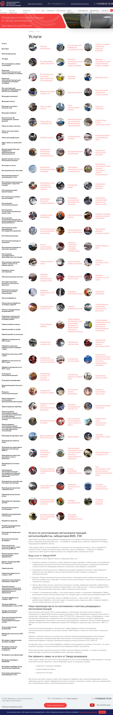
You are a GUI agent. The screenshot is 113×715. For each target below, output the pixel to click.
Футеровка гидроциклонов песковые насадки (11, 640)
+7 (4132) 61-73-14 (104, 4)
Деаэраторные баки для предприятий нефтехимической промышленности (10, 151)
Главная (31, 31)
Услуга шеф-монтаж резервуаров (9, 627)
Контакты (105, 10)
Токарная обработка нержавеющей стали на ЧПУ (12, 605)
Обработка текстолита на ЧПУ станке (11, 361)
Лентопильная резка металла (12, 276)
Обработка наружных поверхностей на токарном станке (11, 347)
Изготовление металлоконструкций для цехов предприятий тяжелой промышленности (12, 220)
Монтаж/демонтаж (9, 53)
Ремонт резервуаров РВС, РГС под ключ (11, 562)
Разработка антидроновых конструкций (11, 514)
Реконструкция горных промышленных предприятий (10, 555)
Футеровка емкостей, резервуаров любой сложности (9, 648)
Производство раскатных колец (11, 495)
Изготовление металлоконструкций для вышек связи (11, 211)
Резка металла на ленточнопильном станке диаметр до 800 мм (11, 547)
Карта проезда (72, 698)
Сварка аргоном (7, 568)
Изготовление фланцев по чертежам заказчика (11, 248)
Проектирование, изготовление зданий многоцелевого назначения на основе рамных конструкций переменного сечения (12, 415)
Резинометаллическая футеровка (10, 539)
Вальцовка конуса (8, 101)
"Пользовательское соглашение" (88, 712)
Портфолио (51, 10)
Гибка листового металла (11, 126)
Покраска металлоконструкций (10, 392)
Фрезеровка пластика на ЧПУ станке (12, 634)
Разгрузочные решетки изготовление (10, 508)
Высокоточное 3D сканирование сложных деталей (10, 119)
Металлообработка (9, 298)
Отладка (5, 58)
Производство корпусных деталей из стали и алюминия (11, 457)
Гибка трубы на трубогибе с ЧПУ (12, 143)
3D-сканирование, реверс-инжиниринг (11, 64)
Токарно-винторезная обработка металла (9, 611)
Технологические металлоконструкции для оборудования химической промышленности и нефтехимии (11, 589)
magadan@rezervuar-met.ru (80, 4)
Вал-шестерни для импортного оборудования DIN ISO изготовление (11, 89)
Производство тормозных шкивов (11, 501)
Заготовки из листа (9, 165)
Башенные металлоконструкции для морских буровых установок (12, 72)
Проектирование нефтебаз (11, 406)
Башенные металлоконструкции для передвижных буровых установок (11, 81)
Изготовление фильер (10, 236)
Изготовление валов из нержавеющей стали (10, 176)
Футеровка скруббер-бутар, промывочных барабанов (12, 667)
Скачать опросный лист (55, 705)
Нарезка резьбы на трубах (11, 329)
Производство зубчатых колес (10, 441)
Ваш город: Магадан (35, 4)
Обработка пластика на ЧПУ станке (12, 354)
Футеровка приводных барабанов (10, 660)
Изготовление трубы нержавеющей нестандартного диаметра (11, 229)
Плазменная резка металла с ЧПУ (12, 386)
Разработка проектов (9, 520)
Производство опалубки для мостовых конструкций (12, 482)
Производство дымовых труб (12, 435)
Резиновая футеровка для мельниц (11, 533)
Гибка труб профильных (10, 137)
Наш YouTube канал (103, 705)
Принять (102, 712)
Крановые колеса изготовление (8, 270)
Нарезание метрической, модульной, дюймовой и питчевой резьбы (11, 317)
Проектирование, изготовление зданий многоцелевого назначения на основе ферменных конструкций (12, 427)
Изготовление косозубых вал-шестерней (11, 197)
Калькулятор (60, 10)
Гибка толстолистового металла (10, 131)
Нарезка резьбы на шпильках (12, 334)
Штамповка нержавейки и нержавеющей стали (11, 673)
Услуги (4, 43)
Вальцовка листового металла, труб (9, 107)
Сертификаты (83, 10)
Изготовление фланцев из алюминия (11, 241)
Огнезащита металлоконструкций (10, 374)
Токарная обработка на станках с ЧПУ (10, 598)
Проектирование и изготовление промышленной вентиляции (12, 400)
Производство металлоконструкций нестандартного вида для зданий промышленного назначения (11, 473)
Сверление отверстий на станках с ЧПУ (11, 574)
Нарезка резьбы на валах (11, 324)
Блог (43, 10)
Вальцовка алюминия (9, 96)
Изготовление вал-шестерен (12, 170)
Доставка (5, 48)
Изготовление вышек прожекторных (9, 190)
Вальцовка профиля (9, 113)
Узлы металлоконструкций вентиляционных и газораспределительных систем (12, 620)
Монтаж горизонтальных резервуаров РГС (11, 310)
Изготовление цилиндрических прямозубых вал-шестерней (12, 255)
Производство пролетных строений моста (11, 488)
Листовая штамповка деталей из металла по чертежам (10, 283)
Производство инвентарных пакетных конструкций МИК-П (12, 448)
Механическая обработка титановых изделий (11, 303)
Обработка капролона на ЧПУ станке (11, 340)
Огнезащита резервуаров (11, 380)
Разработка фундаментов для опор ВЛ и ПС (11, 526)
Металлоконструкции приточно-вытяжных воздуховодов (10, 291)
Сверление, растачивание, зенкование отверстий (11, 580)
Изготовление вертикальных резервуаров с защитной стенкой (12, 183)
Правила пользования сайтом (12, 706)
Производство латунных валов (10, 464)
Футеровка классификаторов (12, 655)
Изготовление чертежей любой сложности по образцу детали (11, 263)
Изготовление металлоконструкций (10, 204)
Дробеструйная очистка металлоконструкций (10, 159)
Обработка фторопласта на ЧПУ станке (12, 367)
